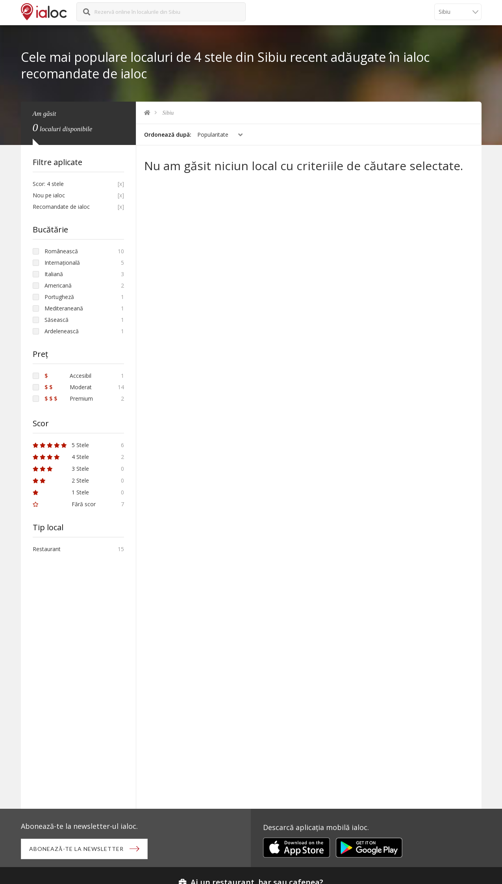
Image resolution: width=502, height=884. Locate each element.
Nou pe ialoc (49, 195)
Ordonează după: (167, 134)
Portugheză (59, 297)
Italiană (53, 274)
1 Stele (61, 492)
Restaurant (47, 549)
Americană (58, 285)
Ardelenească (61, 331)
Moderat (68, 387)
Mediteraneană (63, 308)
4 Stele (61, 457)
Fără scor (64, 504)
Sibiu (168, 113)
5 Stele (61, 445)
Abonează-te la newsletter (76, 848)
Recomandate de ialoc (61, 206)
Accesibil (67, 375)
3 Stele (61, 468)
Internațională (62, 262)
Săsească (56, 319)
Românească (61, 251)
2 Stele (61, 480)
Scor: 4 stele (48, 184)
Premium (68, 398)
